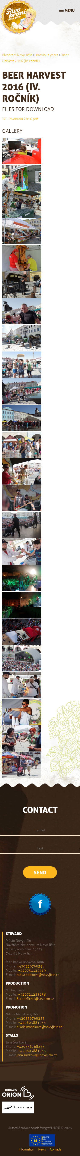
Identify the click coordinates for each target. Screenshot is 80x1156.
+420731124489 (32, 970)
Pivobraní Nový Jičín (17, 55)
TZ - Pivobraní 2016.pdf (20, 119)
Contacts (55, 1149)
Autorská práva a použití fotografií (30, 1128)
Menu (70, 10)
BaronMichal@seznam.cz (35, 999)
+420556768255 (31, 1018)
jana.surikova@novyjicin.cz (37, 1055)
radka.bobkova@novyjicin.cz (38, 975)
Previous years (47, 55)
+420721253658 (32, 994)
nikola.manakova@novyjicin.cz (39, 1027)
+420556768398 (31, 966)
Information (26, 1149)
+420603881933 (32, 1023)
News (42, 1149)
